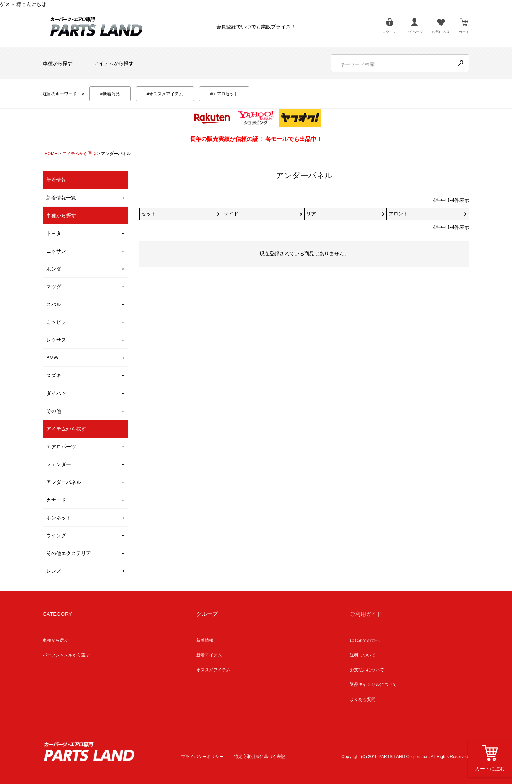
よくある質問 (362, 699)
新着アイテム (209, 654)
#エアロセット (224, 93)
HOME (50, 153)
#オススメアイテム (165, 93)
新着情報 (204, 640)
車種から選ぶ (55, 640)
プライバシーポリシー (202, 756)
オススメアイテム (213, 669)
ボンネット (58, 518)
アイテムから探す (114, 63)
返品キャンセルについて (373, 684)
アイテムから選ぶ (79, 153)
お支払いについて (367, 669)
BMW (52, 358)
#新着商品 (110, 93)
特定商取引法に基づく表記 (259, 756)
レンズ (53, 571)
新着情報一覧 (61, 198)
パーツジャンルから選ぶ (66, 654)
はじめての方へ (365, 640)
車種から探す (58, 63)
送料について (362, 654)
